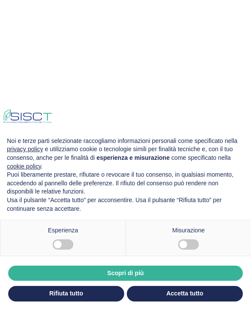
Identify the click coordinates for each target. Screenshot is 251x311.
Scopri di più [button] (125, 273)
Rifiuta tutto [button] (66, 293)
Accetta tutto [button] (185, 293)
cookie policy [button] (24, 166)
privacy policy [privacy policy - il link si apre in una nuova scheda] (25, 149)
